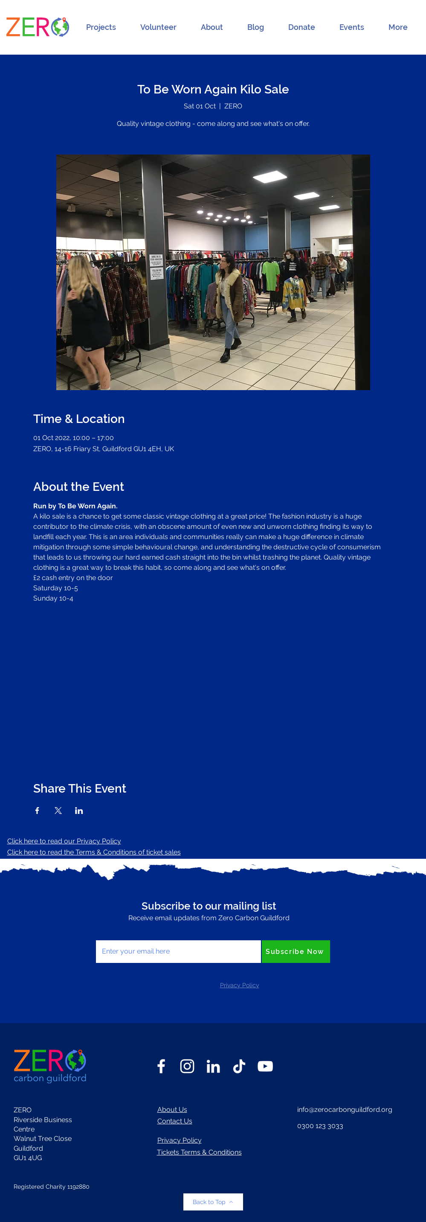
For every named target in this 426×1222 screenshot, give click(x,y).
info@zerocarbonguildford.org (344, 1109)
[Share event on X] (58, 810)
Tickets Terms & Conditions (199, 1152)
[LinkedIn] (213, 1066)
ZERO (23, 1110)
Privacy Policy (179, 1140)
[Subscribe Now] (296, 951)
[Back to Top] (213, 1201)
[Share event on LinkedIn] (79, 810)
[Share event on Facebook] (37, 810)
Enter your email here (130, 930)
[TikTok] (239, 1066)
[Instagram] (187, 1066)
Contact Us (174, 1121)
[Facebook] (161, 1066)
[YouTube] (265, 1066)
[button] (101, 27)
